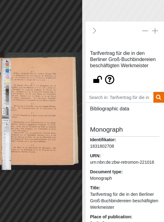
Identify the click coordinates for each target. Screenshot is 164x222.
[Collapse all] (145, 30)
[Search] (158, 97)
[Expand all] (155, 30)
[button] (125, 78)
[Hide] (94, 30)
